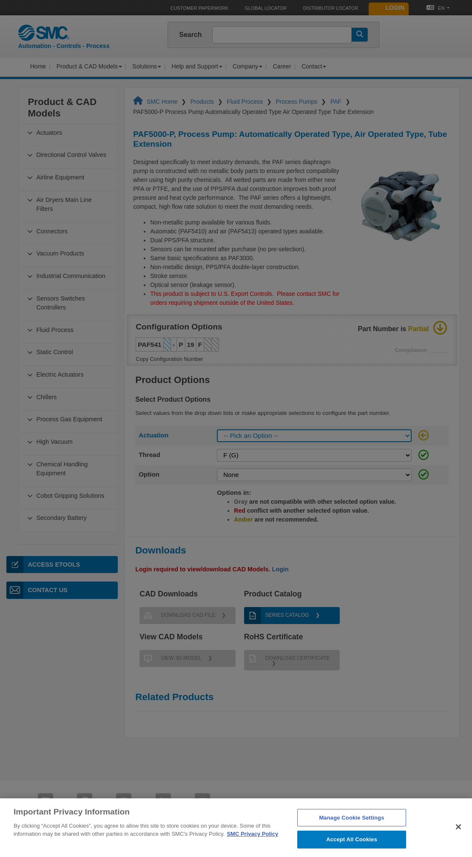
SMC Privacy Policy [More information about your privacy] (252, 846)
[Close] (458, 839)
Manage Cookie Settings (351, 830)
